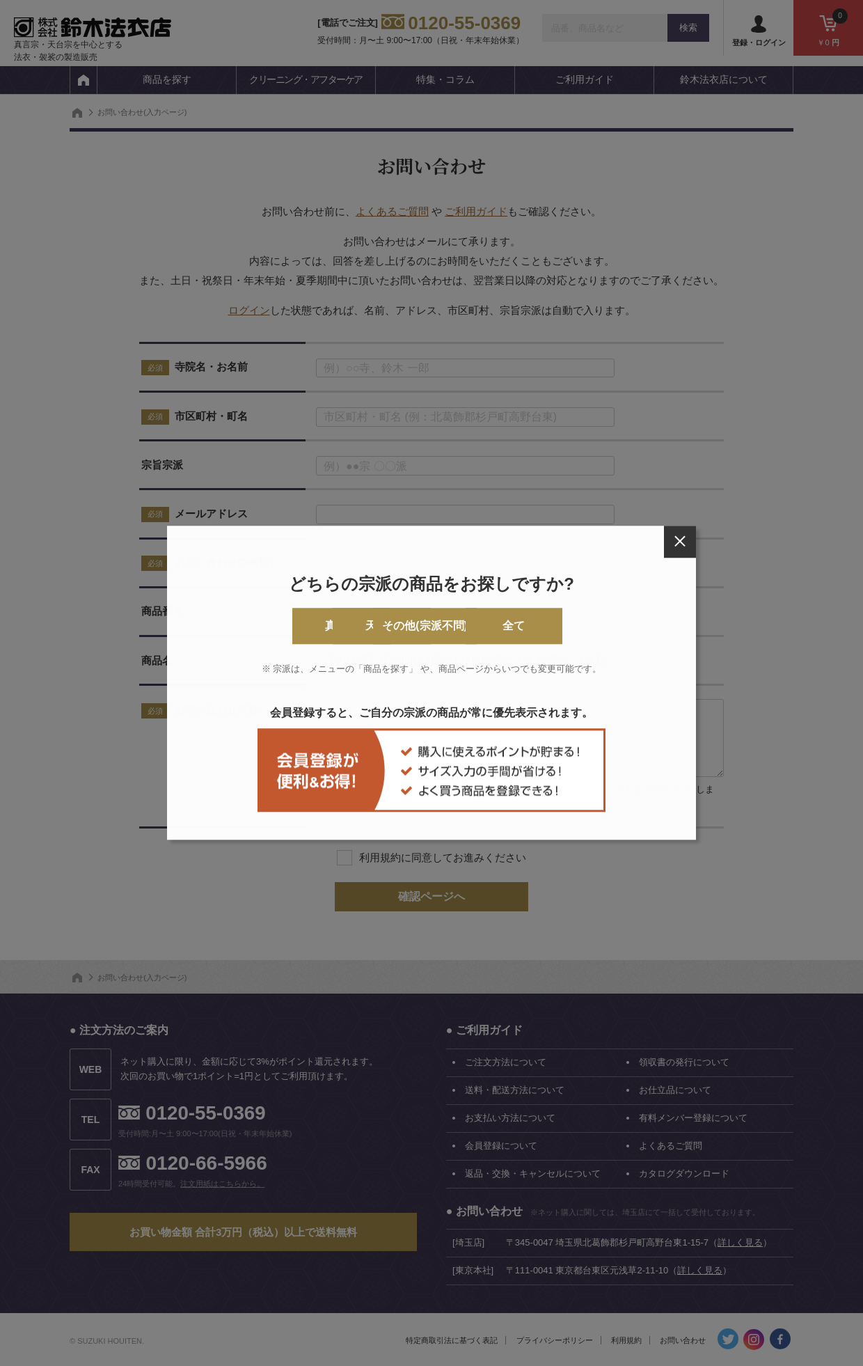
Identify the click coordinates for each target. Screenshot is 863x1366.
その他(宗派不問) (488, 626)
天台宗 (375, 626)
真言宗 (262, 626)
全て (600, 626)
